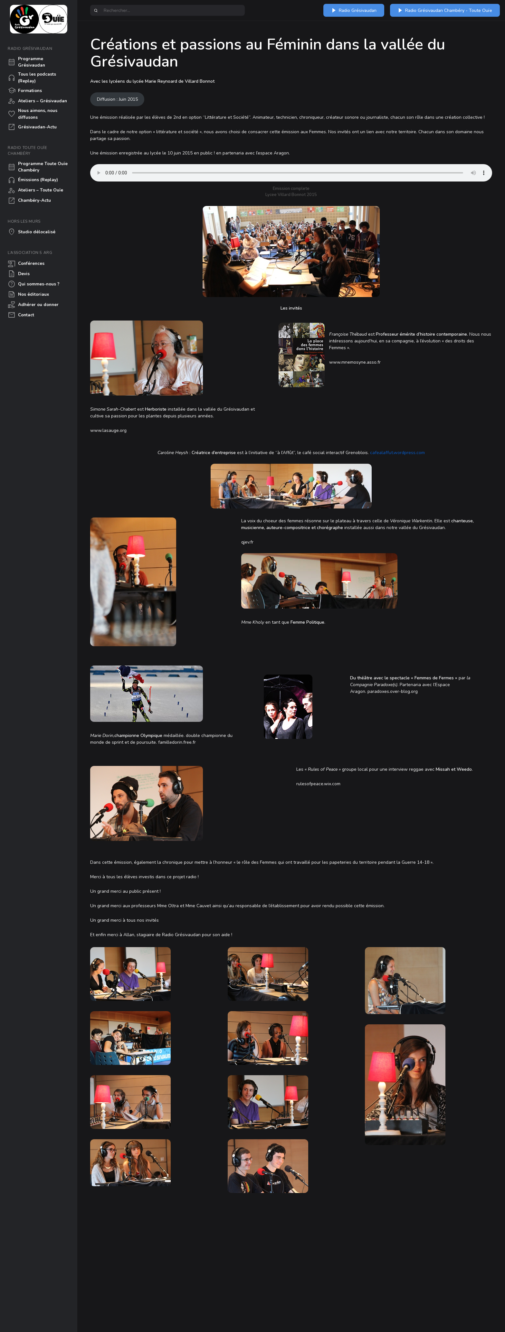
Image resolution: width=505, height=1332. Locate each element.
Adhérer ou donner (33, 304)
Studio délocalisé (31, 232)
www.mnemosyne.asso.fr (355, 362)
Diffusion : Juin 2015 (117, 99)
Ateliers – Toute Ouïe (35, 190)
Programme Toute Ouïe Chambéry (38, 167)
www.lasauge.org (108, 430)
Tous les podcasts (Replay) (32, 77)
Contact (21, 315)
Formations (25, 90)
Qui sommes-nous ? (34, 284)
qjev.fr (247, 542)
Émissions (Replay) (33, 180)
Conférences (26, 263)
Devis (19, 273)
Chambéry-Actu (29, 200)
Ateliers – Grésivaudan (37, 101)
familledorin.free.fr (177, 742)
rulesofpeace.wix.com (318, 784)
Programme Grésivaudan (26, 62)
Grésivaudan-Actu (32, 127)
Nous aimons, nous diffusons (32, 113)
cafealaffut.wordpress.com (397, 453)
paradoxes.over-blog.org (392, 691)
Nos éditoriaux (28, 294)
